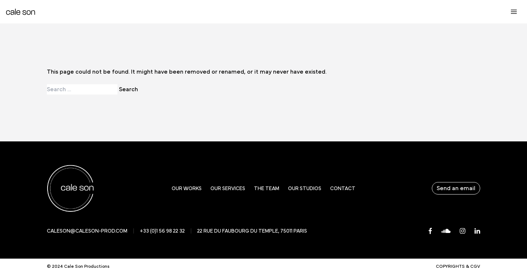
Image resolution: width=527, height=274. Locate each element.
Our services (227, 188)
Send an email (456, 188)
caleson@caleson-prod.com (87, 231)
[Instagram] (463, 231)
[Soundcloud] (446, 231)
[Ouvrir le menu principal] (514, 11)
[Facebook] (430, 231)
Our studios (304, 188)
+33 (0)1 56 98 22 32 (162, 231)
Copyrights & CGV (458, 266)
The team (266, 188)
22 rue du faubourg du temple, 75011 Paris (252, 231)
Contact (342, 188)
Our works (187, 188)
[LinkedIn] (477, 231)
